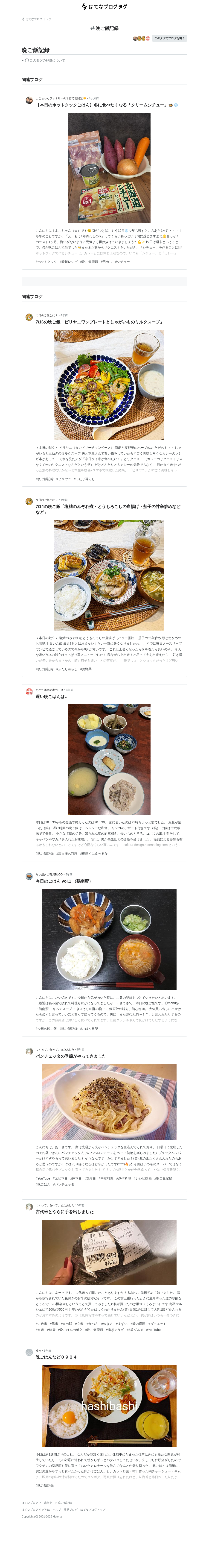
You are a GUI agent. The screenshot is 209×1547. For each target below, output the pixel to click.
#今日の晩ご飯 (46, 1028)
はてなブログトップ (92, 1509)
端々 (38, 1350)
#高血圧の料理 (67, 853)
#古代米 (41, 1324)
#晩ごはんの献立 (70, 1330)
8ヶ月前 (94, 98)
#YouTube (43, 1178)
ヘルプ (57, 1509)
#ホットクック (46, 262)
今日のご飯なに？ (47, 315)
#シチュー (122, 262)
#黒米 (54, 1324)
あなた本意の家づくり (49, 690)
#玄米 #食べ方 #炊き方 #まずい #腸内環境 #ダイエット (120, 1324)
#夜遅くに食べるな (94, 853)
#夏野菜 (86, 669)
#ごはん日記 (89, 1028)
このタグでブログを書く (169, 38)
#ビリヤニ (63, 479)
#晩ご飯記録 (89, 262)
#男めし (106, 262)
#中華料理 (106, 1178)
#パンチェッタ (63, 1184)
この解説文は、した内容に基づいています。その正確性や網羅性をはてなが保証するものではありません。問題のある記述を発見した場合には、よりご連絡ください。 (43, 61)
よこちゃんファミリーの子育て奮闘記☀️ (61, 98)
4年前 (64, 315)
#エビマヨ (60, 1178)
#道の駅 (67, 1324)
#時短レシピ (69, 262)
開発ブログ (71, 1509)
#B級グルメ (135, 1330)
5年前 (69, 874)
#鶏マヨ (90, 1178)
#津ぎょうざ (115, 1330)
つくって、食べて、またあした (55, 1049)
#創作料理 (123, 1178)
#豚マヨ (76, 1178)
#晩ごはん (43, 1184)
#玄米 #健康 (45, 1330)
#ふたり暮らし (84, 479)
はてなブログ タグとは (36, 1509)
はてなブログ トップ (36, 19)
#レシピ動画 (143, 1178)
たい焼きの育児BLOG (49, 874)
